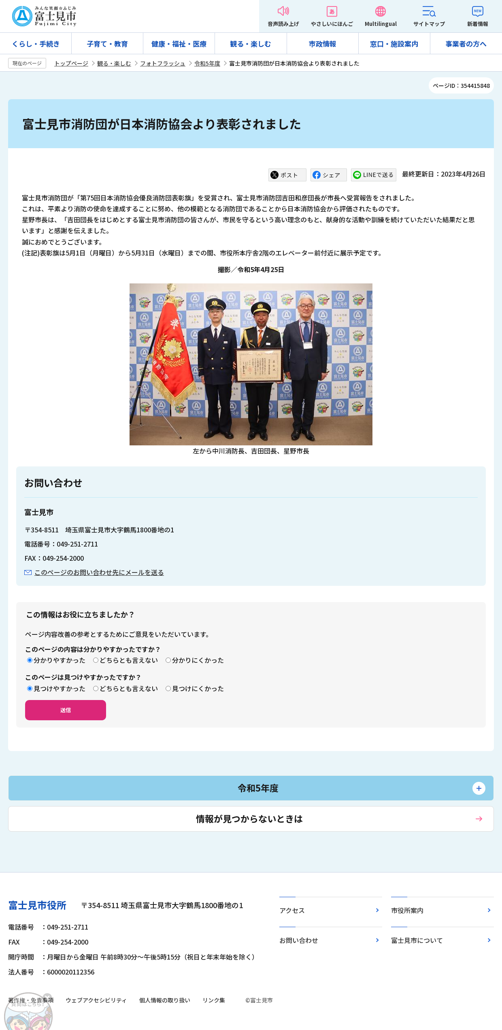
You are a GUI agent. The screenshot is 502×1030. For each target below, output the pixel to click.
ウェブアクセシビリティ (96, 1000)
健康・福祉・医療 (178, 43)
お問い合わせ (298, 940)
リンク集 (213, 1000)
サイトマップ (429, 24)
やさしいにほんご (332, 24)
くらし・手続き (36, 43)
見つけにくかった (198, 688)
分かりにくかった (198, 660)
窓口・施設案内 (394, 43)
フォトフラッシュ (162, 63)
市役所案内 (407, 910)
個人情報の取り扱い (164, 1000)
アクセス (292, 910)
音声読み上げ (283, 24)
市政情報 (322, 43)
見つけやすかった (59, 688)
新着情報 (477, 24)
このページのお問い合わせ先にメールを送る (99, 572)
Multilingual (381, 24)
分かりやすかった (59, 660)
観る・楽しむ (250, 43)
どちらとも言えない (129, 660)
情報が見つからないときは (249, 818)
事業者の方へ (466, 43)
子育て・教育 (107, 43)
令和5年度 (207, 63)
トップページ (71, 63)
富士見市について (417, 940)
